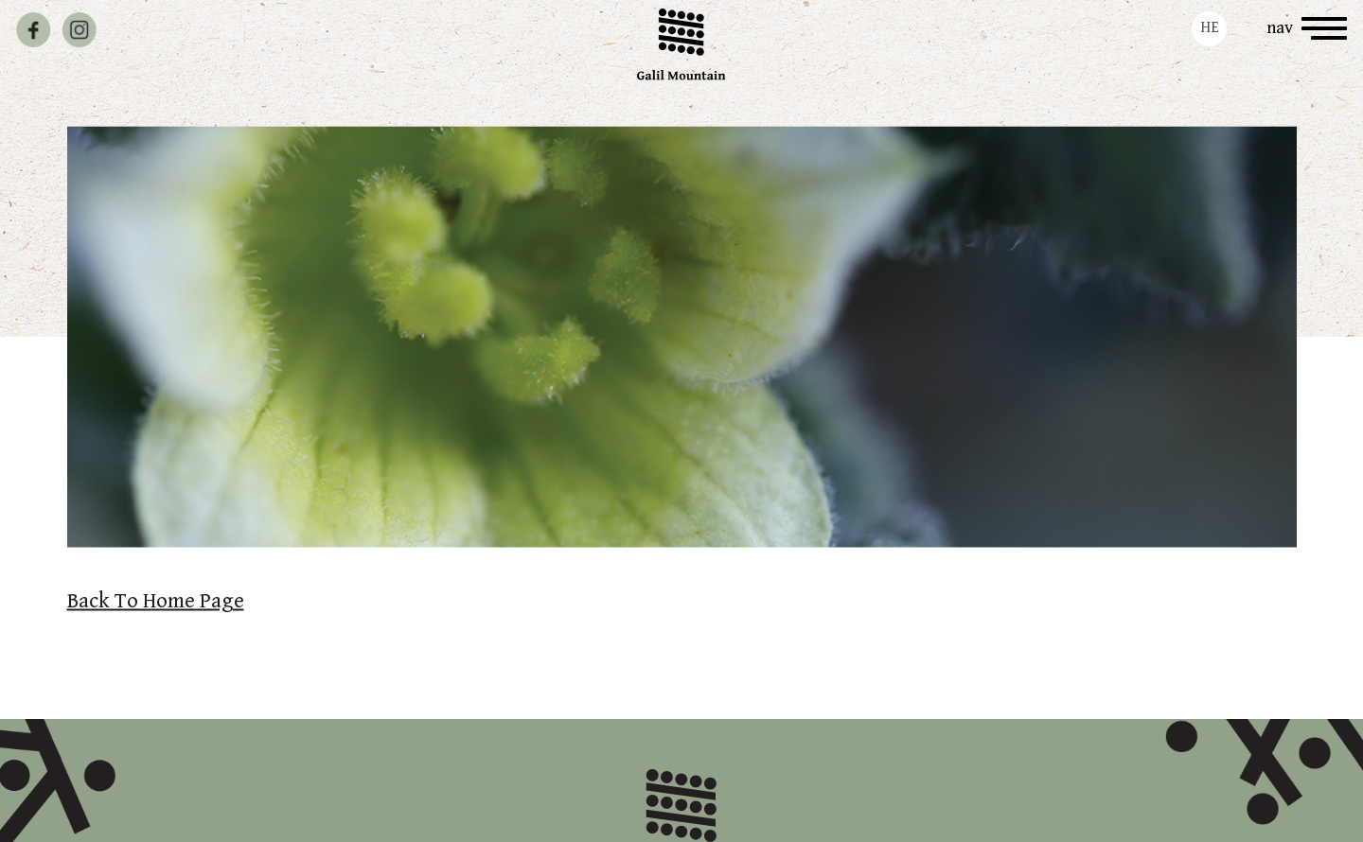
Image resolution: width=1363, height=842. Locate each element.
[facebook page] (33, 29)
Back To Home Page (155, 601)
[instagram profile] (79, 29)
